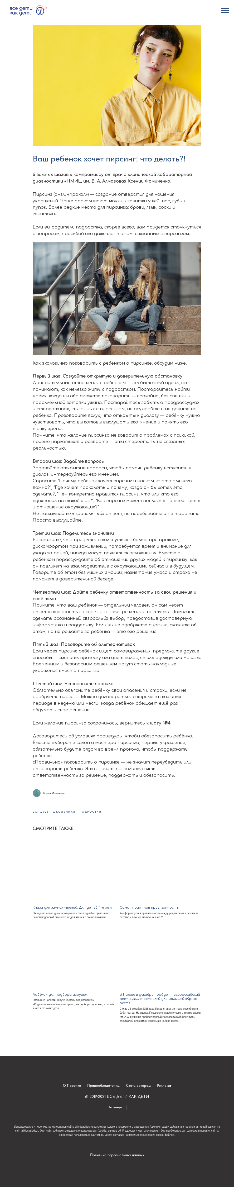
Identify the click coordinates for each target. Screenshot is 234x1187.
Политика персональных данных (117, 1155)
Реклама (164, 1085)
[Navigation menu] (225, 10)
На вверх (117, 1107)
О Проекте (72, 1085)
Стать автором (138, 1085)
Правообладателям (103, 1085)
